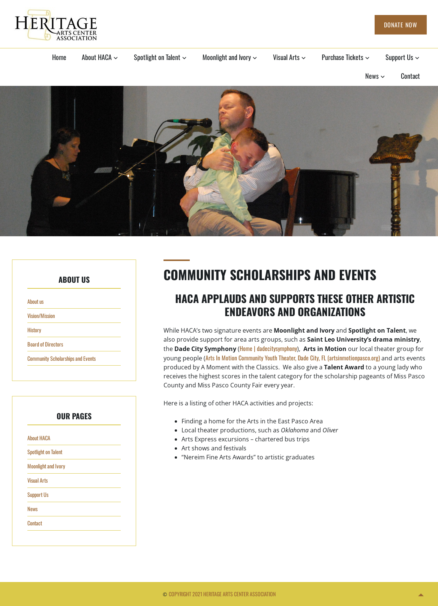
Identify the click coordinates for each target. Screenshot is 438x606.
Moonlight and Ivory (226, 57)
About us (35, 301)
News (372, 76)
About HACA (97, 57)
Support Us (399, 57)
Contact (410, 76)
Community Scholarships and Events (61, 358)
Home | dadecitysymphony (268, 348)
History (34, 330)
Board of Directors (45, 344)
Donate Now (400, 24)
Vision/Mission (41, 316)
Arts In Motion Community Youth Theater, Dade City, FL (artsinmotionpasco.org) (293, 357)
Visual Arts (286, 57)
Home (59, 57)
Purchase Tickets (342, 57)
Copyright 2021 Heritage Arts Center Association (222, 594)
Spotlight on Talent (157, 57)
